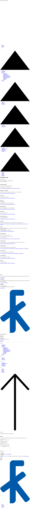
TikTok (3, 370)
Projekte (3, 80)
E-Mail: (1, 443)
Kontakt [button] (1, 341)
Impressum (3, 151)
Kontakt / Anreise (4, 150)
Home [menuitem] (2, 505)
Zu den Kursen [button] (2, 277)
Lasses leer (1, 439)
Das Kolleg (3, 357)
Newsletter (3, 372)
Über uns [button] (3, 46)
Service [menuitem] (3, 507)
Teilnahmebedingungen (4, 148)
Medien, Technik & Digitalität (7, 76)
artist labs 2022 (4, 126)
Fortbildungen (3, 72)
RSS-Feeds (3, 175)
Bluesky (3, 174)
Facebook (3, 172)
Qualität (3, 358)
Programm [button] (3, 45)
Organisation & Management (6, 77)
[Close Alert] (1, 460)
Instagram (3, 173)
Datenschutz (3, 149)
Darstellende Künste (5, 74)
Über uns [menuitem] (3, 506)
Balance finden (5, 78)
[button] (5, 188)
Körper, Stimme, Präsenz (6, 75)
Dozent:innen (3, 359)
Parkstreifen (3, 125)
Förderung (3, 362)
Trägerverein (3, 103)
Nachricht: (1, 451)
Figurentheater (5, 73)
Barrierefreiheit (4, 364)
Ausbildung (3, 71)
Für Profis (4, 79)
